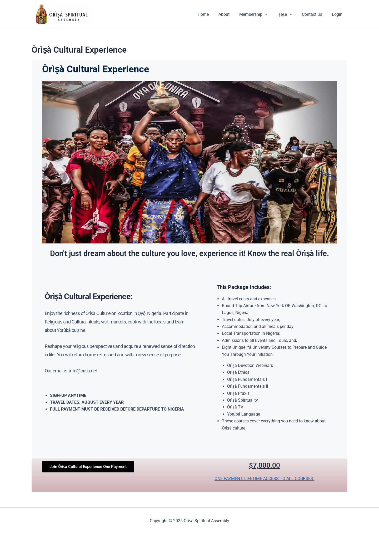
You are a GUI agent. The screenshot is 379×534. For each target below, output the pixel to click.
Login (338, 14)
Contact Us (314, 14)
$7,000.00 (264, 465)
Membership (258, 14)
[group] (120, 402)
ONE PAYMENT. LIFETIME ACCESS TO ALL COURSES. (264, 478)
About (230, 14)
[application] (270, 14)
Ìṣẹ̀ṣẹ (288, 14)
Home (210, 14)
